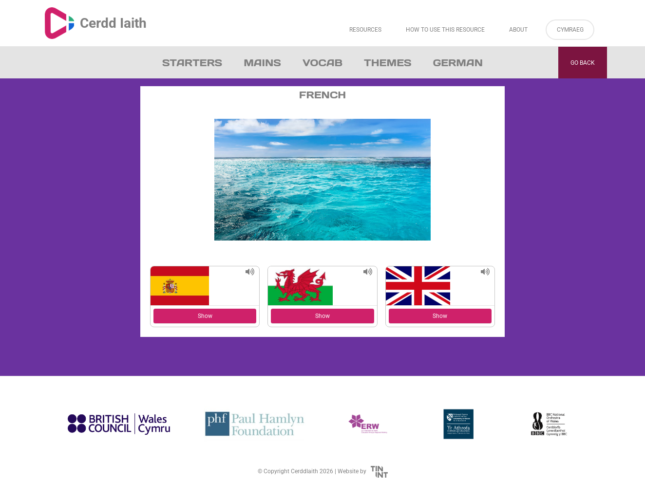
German (458, 62)
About (518, 29)
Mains (262, 62)
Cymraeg (570, 29)
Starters (192, 62)
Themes (388, 62)
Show (205, 316)
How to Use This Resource (445, 29)
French (322, 95)
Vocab (322, 62)
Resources (365, 29)
